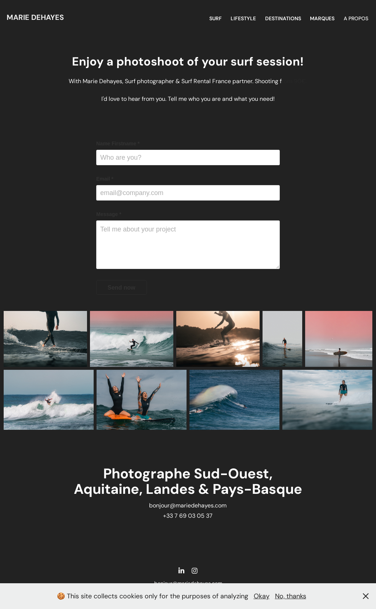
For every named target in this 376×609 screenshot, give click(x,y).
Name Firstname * (118, 143)
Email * (104, 178)
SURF (215, 18)
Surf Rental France (206, 81)
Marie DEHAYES (35, 17)
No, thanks (290, 596)
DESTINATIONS (283, 18)
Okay (262, 596)
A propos (356, 18)
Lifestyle (243, 18)
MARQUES (322, 18)
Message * (108, 214)
